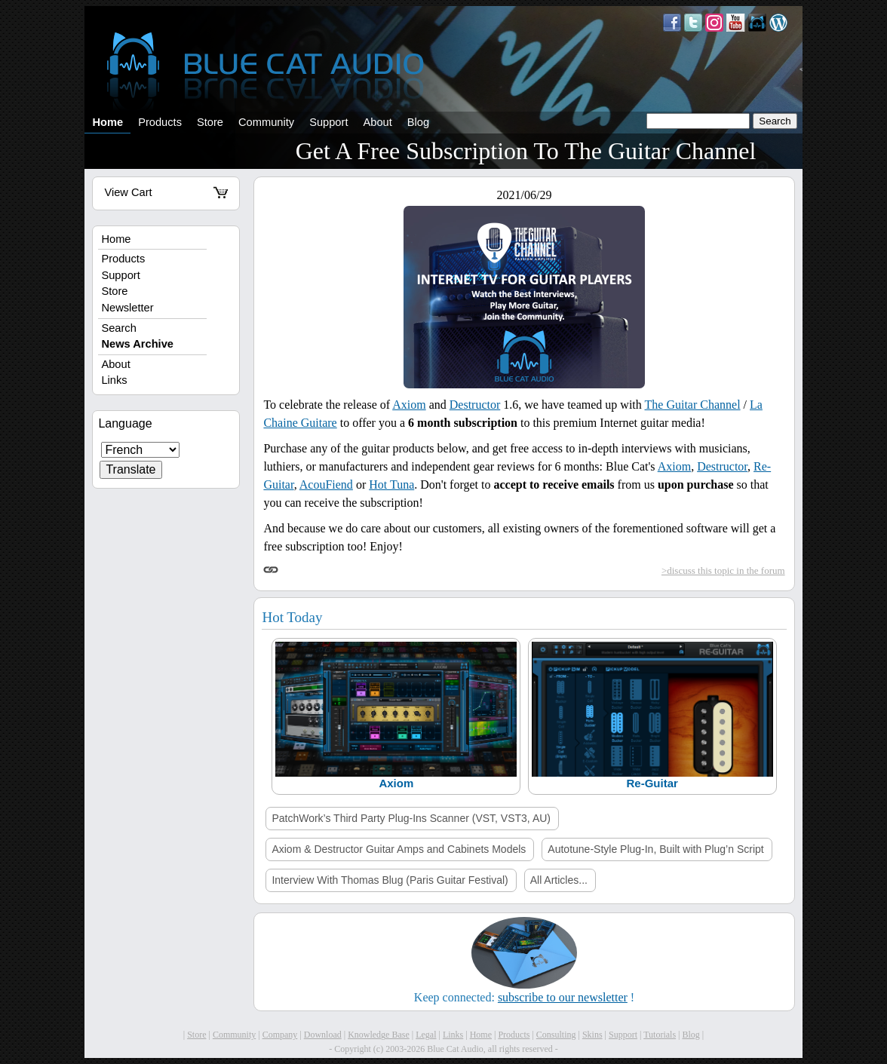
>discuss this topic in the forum (723, 570)
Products (160, 122)
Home (107, 122)
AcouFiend (326, 484)
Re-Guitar (651, 783)
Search (118, 328)
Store (210, 122)
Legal (426, 1034)
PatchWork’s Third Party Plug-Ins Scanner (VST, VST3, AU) (411, 818)
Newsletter (127, 308)
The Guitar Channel (693, 404)
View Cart (166, 192)
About (377, 122)
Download (323, 1034)
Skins (592, 1034)
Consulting (556, 1034)
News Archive (137, 344)
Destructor (475, 404)
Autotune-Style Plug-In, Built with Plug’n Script (655, 849)
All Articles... (559, 880)
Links (114, 380)
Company (280, 1034)
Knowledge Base (379, 1034)
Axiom (408, 404)
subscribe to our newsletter (563, 997)
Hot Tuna (391, 484)
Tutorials (659, 1034)
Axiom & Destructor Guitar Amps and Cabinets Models (399, 849)
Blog (418, 122)
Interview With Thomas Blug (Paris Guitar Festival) (390, 880)
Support (328, 122)
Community (266, 122)
